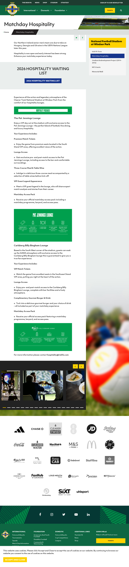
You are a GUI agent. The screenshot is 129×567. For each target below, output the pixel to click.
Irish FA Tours (97, 51)
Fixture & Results (61, 535)
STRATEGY (65, 3)
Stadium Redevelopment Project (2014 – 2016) (107, 61)
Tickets (111, 541)
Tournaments (17, 538)
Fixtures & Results (18, 535)
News (37, 3)
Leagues (58, 541)
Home (6, 32)
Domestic (46, 10)
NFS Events (96, 67)
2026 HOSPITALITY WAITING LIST (43, 80)
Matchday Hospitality (100, 56)
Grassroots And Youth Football (41, 535)
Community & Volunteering (38, 543)
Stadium (53, 3)
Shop (45, 3)
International (31, 10)
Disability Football (40, 539)
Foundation (61, 10)
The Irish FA (27, 3)
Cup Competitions (61, 538)
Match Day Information (20, 543)
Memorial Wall (97, 72)
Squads (15, 541)
